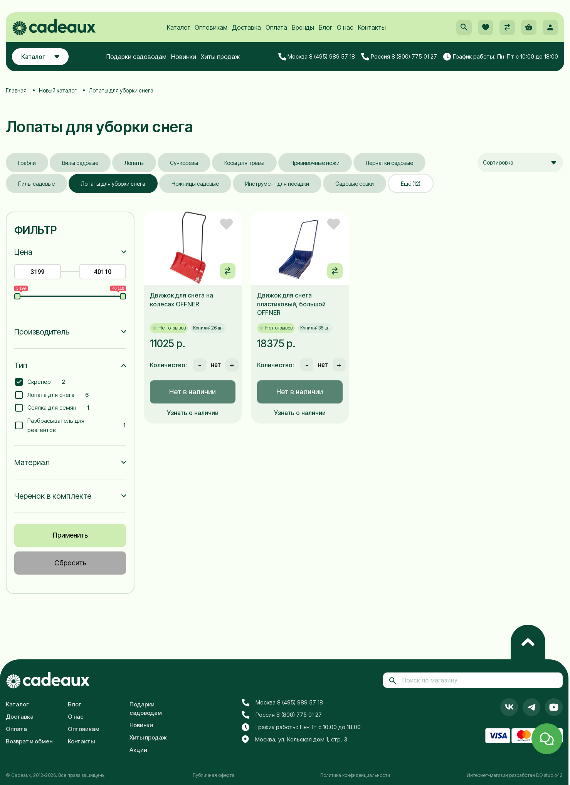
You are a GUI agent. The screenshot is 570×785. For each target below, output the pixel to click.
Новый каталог (58, 90)
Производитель (41, 331)
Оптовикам (211, 27)
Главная (16, 90)
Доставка (246, 27)
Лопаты (134, 163)
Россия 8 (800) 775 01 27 (399, 57)
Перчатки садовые (389, 163)
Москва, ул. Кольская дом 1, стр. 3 (294, 739)
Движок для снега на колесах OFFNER (181, 299)
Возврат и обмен (29, 741)
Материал (32, 462)
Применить (70, 535)
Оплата (276, 27)
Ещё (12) (410, 183)
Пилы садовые (36, 183)
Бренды (303, 27)
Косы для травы (244, 163)
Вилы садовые (80, 163)
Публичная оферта (213, 775)
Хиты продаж (220, 57)
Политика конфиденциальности (355, 775)
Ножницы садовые (195, 183)
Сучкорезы (184, 163)
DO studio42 (549, 775)
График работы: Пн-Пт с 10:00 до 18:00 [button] (500, 57)
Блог (325, 27)
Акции (138, 749)
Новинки (183, 57)
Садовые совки (354, 183)
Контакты (372, 27)
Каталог (178, 27)
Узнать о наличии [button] (193, 413)
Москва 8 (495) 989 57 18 (316, 57)
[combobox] (520, 162)
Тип (20, 365)
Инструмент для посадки (277, 183)
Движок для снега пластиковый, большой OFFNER (291, 303)
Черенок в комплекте (52, 496)
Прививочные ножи (315, 163)
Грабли (27, 163)
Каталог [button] (40, 57)
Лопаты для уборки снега (113, 183)
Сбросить (70, 563)
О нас (345, 27)
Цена (23, 252)
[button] (464, 27)
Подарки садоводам (136, 57)
